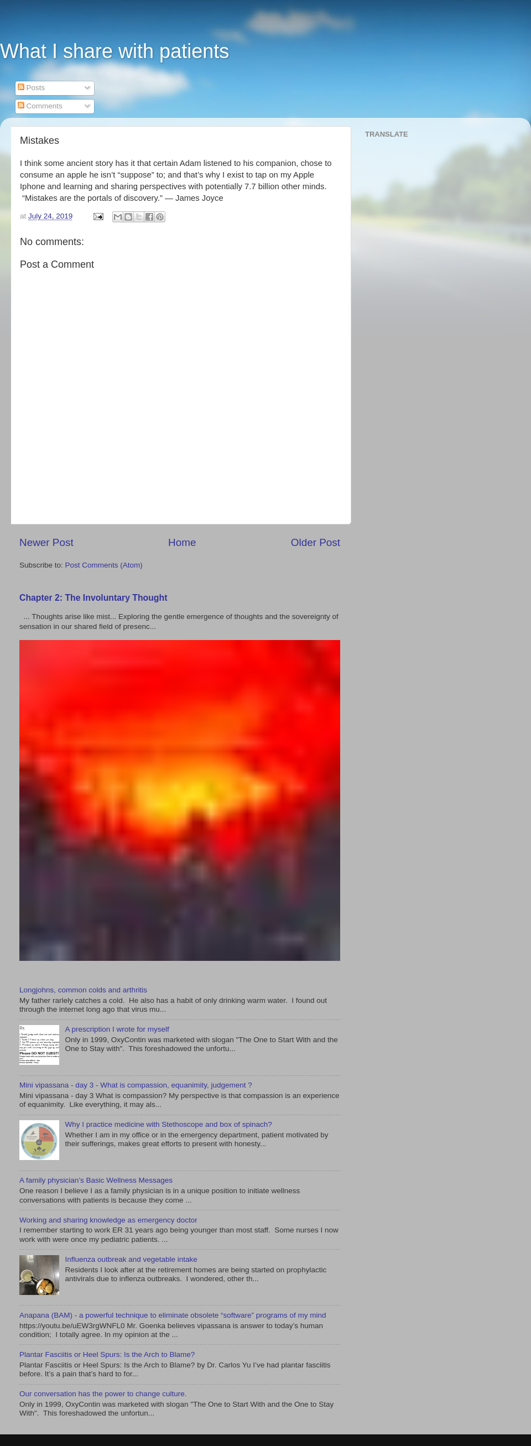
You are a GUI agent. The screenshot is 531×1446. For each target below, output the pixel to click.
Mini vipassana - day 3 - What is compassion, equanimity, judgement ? (135, 1085)
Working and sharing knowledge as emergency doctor (108, 1220)
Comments (40, 106)
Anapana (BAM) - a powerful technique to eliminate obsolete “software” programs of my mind (172, 1315)
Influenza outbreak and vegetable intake (131, 1259)
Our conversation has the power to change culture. (102, 1394)
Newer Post (46, 542)
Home (182, 542)
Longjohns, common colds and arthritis (83, 990)
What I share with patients (114, 51)
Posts (31, 88)
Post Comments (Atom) (104, 565)
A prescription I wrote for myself (117, 1029)
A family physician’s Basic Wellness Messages (96, 1180)
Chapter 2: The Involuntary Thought (93, 597)
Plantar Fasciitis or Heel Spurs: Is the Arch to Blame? (107, 1354)
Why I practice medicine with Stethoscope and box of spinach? (168, 1124)
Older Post (315, 542)
